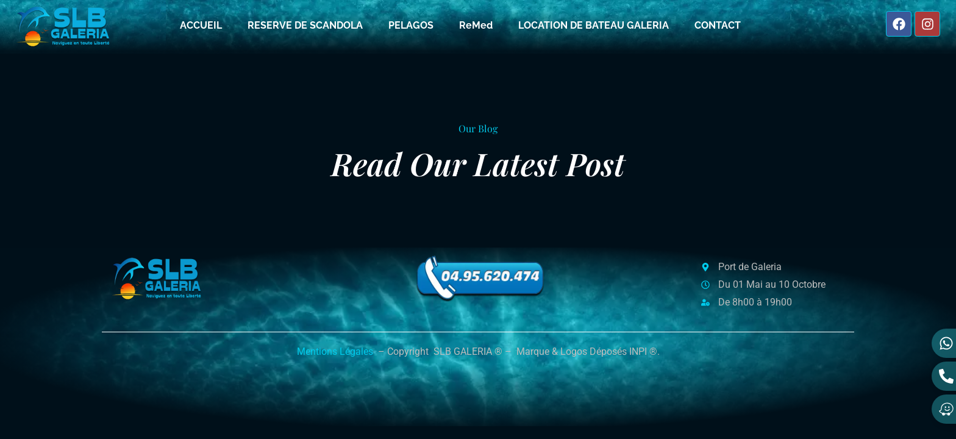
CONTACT (717, 25)
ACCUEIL (201, 25)
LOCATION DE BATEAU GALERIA (593, 25)
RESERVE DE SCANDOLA (305, 25)
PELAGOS (410, 25)
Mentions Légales (335, 351)
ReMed (476, 25)
